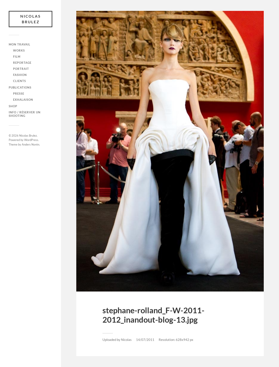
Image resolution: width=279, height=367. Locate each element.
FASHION (20, 75)
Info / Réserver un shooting (25, 114)
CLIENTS (19, 81)
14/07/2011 (145, 340)
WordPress (31, 140)
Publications (20, 87)
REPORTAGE (22, 62)
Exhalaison (23, 99)
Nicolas (126, 340)
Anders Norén (30, 144)
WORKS (19, 50)
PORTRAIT (21, 68)
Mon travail (19, 44)
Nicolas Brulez (30, 19)
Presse (18, 93)
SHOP (13, 106)
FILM (16, 56)
